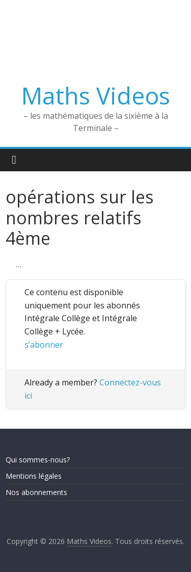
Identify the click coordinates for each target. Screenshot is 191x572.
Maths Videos (95, 95)
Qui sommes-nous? (38, 459)
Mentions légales (34, 476)
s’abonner (43, 344)
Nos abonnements (36, 492)
